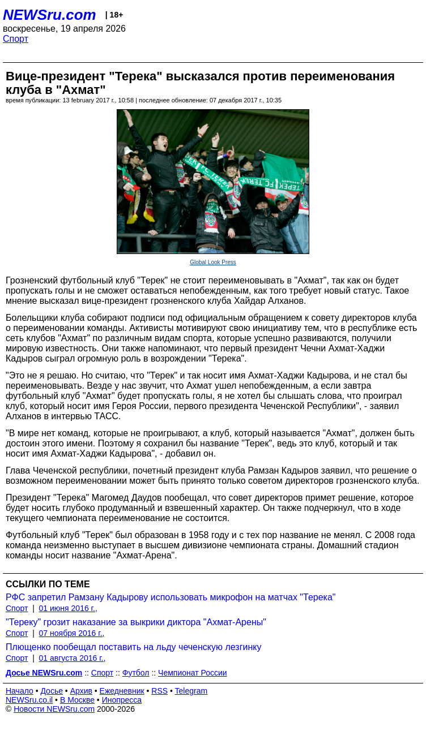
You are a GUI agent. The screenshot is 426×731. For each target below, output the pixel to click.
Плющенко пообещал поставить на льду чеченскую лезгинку (133, 647)
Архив (81, 690)
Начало (19, 690)
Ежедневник (122, 690)
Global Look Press (213, 262)
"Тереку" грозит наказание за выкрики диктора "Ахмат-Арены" (136, 622)
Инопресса (122, 699)
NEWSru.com (49, 14)
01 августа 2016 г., (72, 658)
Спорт (15, 39)
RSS (159, 690)
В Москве (77, 699)
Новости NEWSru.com (54, 708)
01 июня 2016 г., (68, 608)
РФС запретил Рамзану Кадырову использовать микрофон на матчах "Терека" (171, 597)
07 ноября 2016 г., (72, 633)
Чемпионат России (192, 672)
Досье (51, 690)
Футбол (136, 672)
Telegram (191, 690)
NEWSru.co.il (29, 699)
